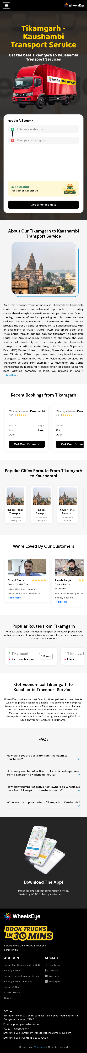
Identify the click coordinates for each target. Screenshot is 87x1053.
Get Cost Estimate (26, 444)
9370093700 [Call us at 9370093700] (21, 1029)
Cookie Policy (12, 992)
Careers (8, 997)
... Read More (10, 375)
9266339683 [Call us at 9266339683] (40, 1037)
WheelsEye (40, 1047)
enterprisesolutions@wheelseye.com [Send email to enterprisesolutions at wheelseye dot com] (50, 1032)
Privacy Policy (12, 970)
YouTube (52, 976)
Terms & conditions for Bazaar (21, 976)
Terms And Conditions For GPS (22, 965)
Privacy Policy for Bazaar (18, 981)
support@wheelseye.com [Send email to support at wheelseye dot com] (25, 1024)
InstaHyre (52, 981)
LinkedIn (51, 970)
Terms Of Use (12, 986)
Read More (14, 597)
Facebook (52, 965)
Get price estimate (43, 204)
